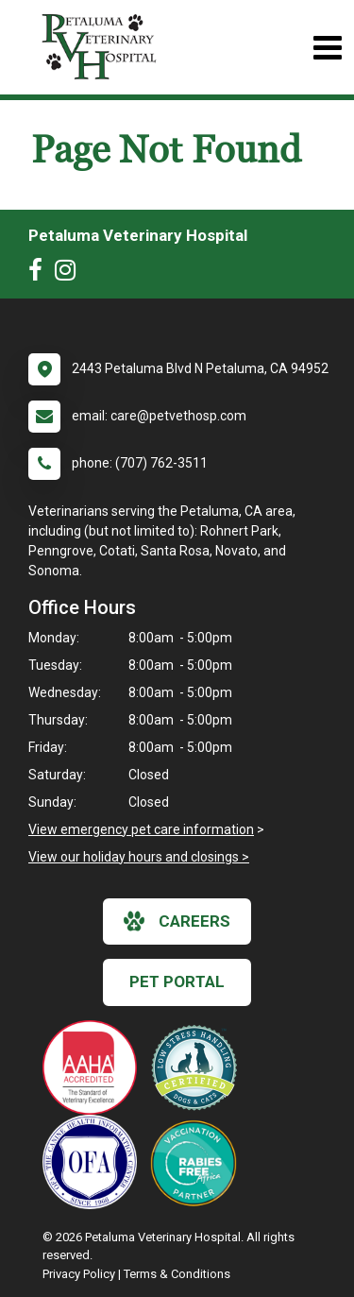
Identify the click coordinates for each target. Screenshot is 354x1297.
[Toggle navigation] (327, 47)
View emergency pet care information (141, 829)
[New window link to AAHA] (94, 1067)
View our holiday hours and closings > (138, 856)
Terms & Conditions (177, 1274)
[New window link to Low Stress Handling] (198, 1067)
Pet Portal (177, 981)
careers (177, 921)
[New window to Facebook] (40, 274)
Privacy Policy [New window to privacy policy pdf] (78, 1274)
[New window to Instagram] (70, 274)
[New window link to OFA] (94, 1162)
